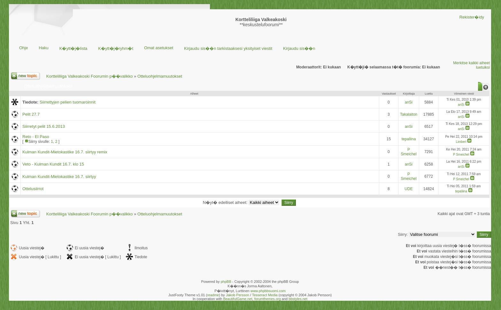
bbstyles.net (298, 299)
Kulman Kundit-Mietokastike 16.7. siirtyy (59, 176)
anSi (408, 102)
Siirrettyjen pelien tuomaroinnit (68, 102)
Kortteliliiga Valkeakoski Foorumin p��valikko (89, 76)
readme (213, 295)
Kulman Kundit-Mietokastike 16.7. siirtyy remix (64, 152)
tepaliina (409, 139)
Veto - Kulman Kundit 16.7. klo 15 (53, 164)
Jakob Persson (237, 295)
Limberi (461, 141)
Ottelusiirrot (32, 188)
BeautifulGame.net (237, 299)
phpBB (226, 281)
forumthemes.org (267, 299)
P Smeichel (408, 151)
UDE (408, 189)
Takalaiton (408, 114)
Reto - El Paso (35, 136)
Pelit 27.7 (31, 114)
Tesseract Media (265, 295)
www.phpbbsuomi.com (268, 291)
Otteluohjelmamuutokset (159, 76)
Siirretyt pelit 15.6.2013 (43, 126)
